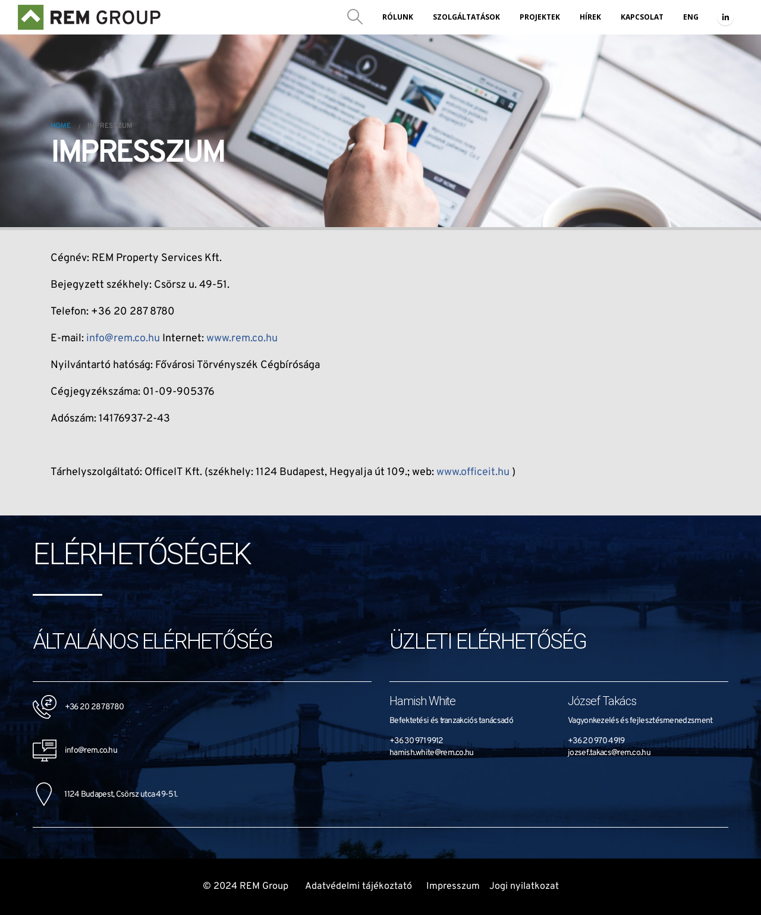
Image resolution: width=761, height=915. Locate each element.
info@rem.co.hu (123, 338)
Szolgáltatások (466, 17)
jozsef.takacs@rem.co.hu (609, 753)
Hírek (590, 17)
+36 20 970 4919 (596, 741)
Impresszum (453, 886)
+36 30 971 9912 (416, 741)
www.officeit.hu (473, 472)
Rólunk (397, 17)
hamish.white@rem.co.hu (431, 753)
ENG (691, 17)
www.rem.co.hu (242, 338)
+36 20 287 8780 (94, 707)
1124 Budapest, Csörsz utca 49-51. (105, 795)
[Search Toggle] (355, 17)
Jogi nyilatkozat (524, 886)
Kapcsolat (642, 17)
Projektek (540, 17)
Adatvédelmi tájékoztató (358, 886)
